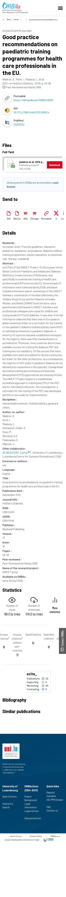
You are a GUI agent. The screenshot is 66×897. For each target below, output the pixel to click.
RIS (9, 218)
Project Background (32, 798)
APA (25, 218)
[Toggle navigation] (60, 8)
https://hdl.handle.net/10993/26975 (33, 100)
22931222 (19, 124)
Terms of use (15, 836)
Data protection (32, 820)
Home (16, 19)
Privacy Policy (36, 836)
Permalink (46, 218)
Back (9, 19)
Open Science (9, 798)
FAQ (49, 806)
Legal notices (31, 813)
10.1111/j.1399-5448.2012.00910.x (31, 112)
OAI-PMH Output (54, 801)
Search (7, 807)
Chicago (34, 218)
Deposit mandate (52, 794)
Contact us (53, 810)
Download (54, 165)
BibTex (17, 218)
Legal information (31, 805)
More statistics (55, 609)
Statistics (9, 803)
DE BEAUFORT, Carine (16, 452)
